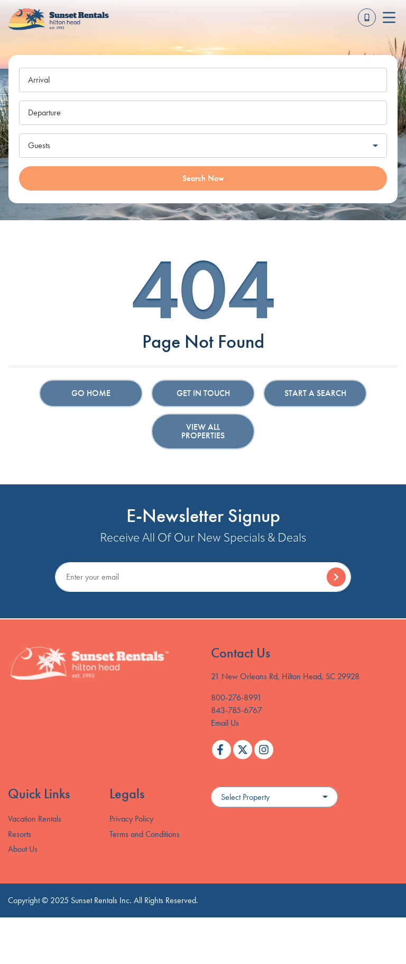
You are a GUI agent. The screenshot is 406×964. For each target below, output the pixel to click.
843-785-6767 (236, 710)
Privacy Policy (131, 819)
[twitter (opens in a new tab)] (242, 749)
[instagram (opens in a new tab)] (263, 749)
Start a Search (315, 393)
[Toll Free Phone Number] (367, 17)
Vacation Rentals (34, 819)
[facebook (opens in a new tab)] (221, 749)
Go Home (90, 393)
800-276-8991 (236, 697)
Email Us (225, 723)
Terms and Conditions (144, 834)
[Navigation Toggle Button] (389, 17)
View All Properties (203, 431)
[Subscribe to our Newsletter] (203, 577)
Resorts (19, 834)
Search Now (203, 178)
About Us (23, 849)
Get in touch (203, 393)
